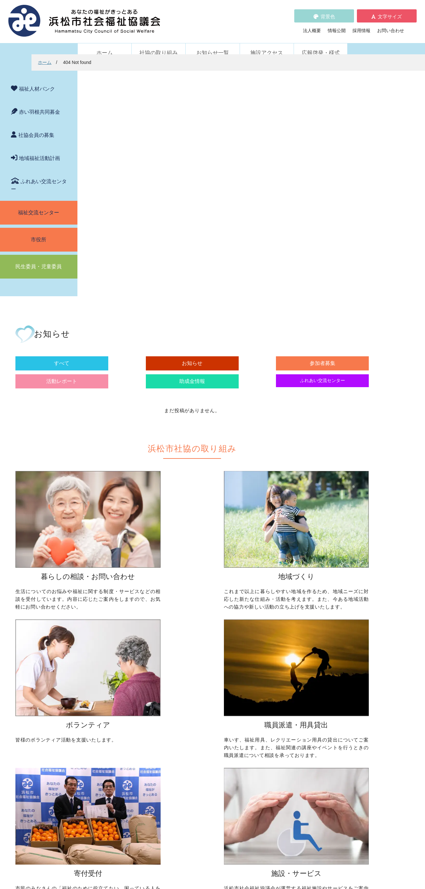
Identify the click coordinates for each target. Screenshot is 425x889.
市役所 (38, 231)
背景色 (328, 12)
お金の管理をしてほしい (116, 619)
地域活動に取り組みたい (207, 616)
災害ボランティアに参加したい (305, 659)
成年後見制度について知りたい (122, 628)
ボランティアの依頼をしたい (303, 610)
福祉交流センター (38, 204)
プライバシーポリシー (200, 778)
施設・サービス (282, 679)
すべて (119, 130)
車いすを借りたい (109, 689)
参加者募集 (216, 130)
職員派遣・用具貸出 (104, 679)
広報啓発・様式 (321, 44)
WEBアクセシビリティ (292, 751)
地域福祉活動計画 (39, 149)
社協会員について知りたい (209, 689)
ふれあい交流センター (39, 176)
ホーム (104, 44)
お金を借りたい (107, 610)
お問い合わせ (390, 26)
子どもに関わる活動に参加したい (307, 634)
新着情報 (93, 742)
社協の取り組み (158, 44)
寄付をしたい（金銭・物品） (211, 698)
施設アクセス (266, 44)
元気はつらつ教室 (292, 714)
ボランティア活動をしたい (301, 601)
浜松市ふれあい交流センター (303, 689)
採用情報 (361, 26)
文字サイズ (390, 12)
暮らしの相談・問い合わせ (111, 591)
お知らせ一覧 (212, 44)
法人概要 (312, 26)
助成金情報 (312, 130)
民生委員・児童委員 (38, 258)
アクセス (317, 835)
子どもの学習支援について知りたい (127, 637)
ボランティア (280, 591)
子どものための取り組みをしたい (216, 641)
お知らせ (167, 130)
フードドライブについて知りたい (216, 707)
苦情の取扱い (282, 742)
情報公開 (337, 26)
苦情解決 (265, 864)
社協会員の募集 (36, 126)
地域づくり (187, 591)
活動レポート (264, 130)
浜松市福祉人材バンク (200, 751)
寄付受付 (185, 679)
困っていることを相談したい (120, 601)
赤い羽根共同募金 (39, 103)
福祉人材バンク (37, 80)
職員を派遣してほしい (113, 714)
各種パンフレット (196, 760)
